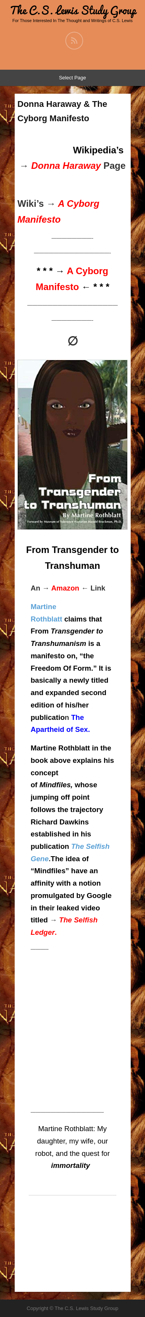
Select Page (72, 78)
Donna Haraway (66, 165)
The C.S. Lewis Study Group (73, 10)
